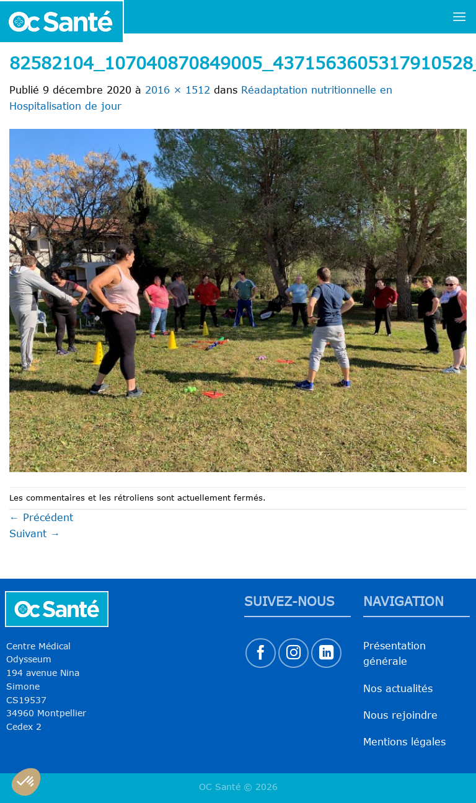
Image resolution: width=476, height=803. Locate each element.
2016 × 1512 (177, 89)
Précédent (41, 517)
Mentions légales (404, 741)
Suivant (34, 533)
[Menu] (459, 16)
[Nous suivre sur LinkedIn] (326, 653)
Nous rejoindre (400, 715)
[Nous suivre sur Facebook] (260, 653)
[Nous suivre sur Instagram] (293, 653)
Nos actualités (398, 688)
